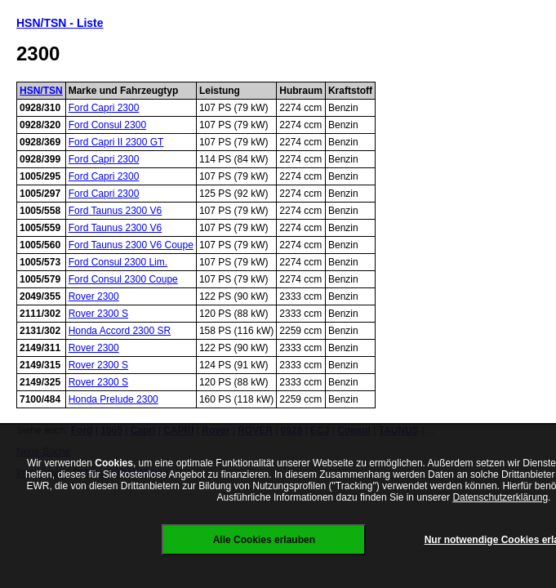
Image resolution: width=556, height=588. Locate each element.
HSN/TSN (41, 90)
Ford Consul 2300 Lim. (118, 262)
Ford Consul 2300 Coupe (123, 279)
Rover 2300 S (98, 313)
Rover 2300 (94, 296)
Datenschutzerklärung (500, 497)
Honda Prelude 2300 (113, 399)
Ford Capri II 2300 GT (116, 142)
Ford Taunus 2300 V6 (115, 210)
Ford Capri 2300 (104, 108)
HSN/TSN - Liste (60, 22)
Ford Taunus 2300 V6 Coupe (131, 245)
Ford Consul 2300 (107, 125)
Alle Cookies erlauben (264, 540)
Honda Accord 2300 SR (120, 330)
